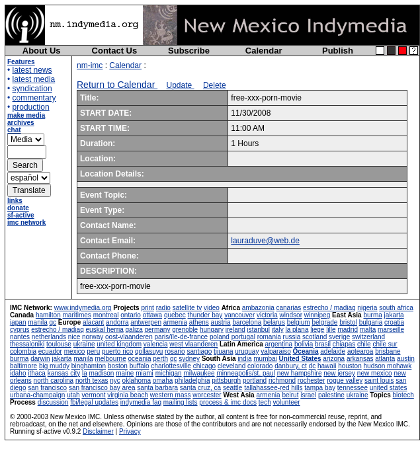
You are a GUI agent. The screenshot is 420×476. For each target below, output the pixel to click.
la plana (296, 329)
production (31, 107)
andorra (117, 322)
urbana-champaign (37, 395)
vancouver (239, 315)
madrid (347, 329)
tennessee (352, 387)
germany (157, 329)
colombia (23, 351)
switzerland (368, 336)
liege (317, 329)
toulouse (58, 344)
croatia (394, 322)
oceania (139, 358)
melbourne (110, 358)
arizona (334, 358)
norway (92, 336)
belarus (274, 322)
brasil (323, 344)
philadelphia (192, 380)
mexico (74, 351)
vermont (93, 395)
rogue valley (344, 380)
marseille (391, 329)
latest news (32, 70)
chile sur (384, 344)
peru (93, 351)
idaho (18, 373)
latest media (34, 79)
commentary (34, 97)
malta (368, 329)
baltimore (23, 366)
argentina (278, 344)
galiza (134, 329)
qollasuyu (149, 351)
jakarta (394, 315)
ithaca (37, 373)
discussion (53, 402)
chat (14, 130)
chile (364, 344)
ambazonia (258, 307)
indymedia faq (140, 402)
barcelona (246, 322)
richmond (282, 380)
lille (330, 329)
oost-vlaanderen (129, 336)
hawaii (326, 366)
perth (160, 358)
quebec (175, 315)
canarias (288, 307)
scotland (314, 336)
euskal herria (105, 329)
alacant (93, 322)
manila (37, 322)
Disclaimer (98, 431)
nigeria (367, 307)
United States (300, 358)
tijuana (223, 351)
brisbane (387, 351)
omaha (163, 380)
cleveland (231, 366)
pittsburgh (226, 380)
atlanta (385, 358)
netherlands (49, 336)
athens (199, 322)
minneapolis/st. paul (245, 373)
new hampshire (299, 373)
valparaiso (276, 351)
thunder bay (205, 315)
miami (144, 373)
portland (255, 380)
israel (308, 395)
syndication (32, 88)
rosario (175, 351)
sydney (189, 358)
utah (73, 395)
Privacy (130, 431)
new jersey (339, 373)
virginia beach (127, 395)
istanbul (258, 329)
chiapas (344, 344)
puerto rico (117, 351)
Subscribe (189, 51)
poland (220, 336)
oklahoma (136, 380)
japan (18, 322)
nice (74, 336)
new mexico (374, 373)
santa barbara (157, 387)
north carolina (54, 380)
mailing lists (180, 402)
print (147, 307)
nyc (115, 380)
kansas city (64, 373)
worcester (206, 395)
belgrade (324, 322)
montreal (106, 315)
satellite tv (187, 307)
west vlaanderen (193, 344)
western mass (170, 395)
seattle (232, 387)
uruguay (247, 351)
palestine (331, 395)
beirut (290, 395)
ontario (130, 315)
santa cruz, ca (200, 387)
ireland (235, 329)
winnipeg (317, 315)
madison (101, 373)
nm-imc (90, 65)
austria (221, 322)
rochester (311, 380)
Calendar (263, 51)
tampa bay (319, 387)
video (212, 307)
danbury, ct (290, 366)
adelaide (332, 351)
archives (20, 122)
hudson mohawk (388, 366)
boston (118, 366)
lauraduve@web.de (265, 240)
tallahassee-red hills (273, 387)
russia (292, 336)
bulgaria (371, 322)
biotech (403, 395)
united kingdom (119, 344)
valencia (156, 344)
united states (388, 387)
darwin (40, 358)
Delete (214, 85)
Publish (337, 51)
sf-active (20, 215)
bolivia (303, 344)
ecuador (50, 351)
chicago (204, 366)
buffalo (139, 366)
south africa (396, 307)
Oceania (306, 351)
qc (53, 322)
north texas (91, 380)
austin (406, 358)
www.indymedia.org (83, 307)
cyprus (19, 329)
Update (180, 85)
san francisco (47, 387)
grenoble (185, 329)
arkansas (360, 358)
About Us (41, 51)
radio (163, 307)
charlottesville (171, 366)
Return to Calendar (117, 84)
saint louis (379, 380)
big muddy (54, 366)
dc (312, 366)
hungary (212, 329)
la (84, 373)
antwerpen (145, 322)
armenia (175, 322)
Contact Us (115, 51)
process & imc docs (228, 402)
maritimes (77, 315)
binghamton (88, 366)
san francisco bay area (102, 387)
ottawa (152, 315)
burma (372, 315)
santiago (199, 351)
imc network (26, 222)
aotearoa (360, 351)
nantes (20, 336)
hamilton (48, 315)
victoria (267, 315)
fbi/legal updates (94, 402)
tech (265, 402)
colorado (260, 366)
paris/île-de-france (181, 336)
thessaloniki (27, 344)
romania (269, 336)
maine (125, 373)
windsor (291, 315)
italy (278, 329)
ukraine (84, 344)
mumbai (265, 358)
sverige (339, 336)
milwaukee (198, 373)
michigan (168, 373)
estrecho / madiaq (329, 307)
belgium (298, 322)
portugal (243, 336)
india (244, 358)
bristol (348, 322)
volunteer (286, 402)
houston (350, 366)
